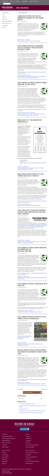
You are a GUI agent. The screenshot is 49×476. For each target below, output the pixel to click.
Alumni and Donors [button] (34, 1)
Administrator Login (6, 470)
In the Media (27, 39)
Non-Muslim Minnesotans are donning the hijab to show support (32, 71)
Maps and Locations (6, 450)
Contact (4, 16)
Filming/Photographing (7, 21)
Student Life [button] (25, 1)
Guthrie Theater (32, 205)
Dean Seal (28, 311)
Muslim (38, 76)
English (27, 205)
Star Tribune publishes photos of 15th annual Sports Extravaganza (32, 317)
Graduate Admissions (6, 440)
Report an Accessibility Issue (31, 457)
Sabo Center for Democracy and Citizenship (38, 277)
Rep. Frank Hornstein (25, 277)
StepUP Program (5, 447)
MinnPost (22, 161)
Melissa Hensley (32, 383)
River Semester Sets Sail (23, 408)
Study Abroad (28, 440)
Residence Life (29, 438)
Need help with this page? (7, 472)
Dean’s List (4, 19)
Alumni (22, 310)
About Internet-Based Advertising (32, 461)
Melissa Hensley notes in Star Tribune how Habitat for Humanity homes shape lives (32, 352)
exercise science (24, 343)
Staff (28, 166)
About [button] (12, 2)
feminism (30, 113)
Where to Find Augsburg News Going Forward (27, 403)
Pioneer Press (25, 242)
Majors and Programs (6, 442)
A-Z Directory (4, 434)
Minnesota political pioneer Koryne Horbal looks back (30, 109)
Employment (4, 459)
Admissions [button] (6, 1)
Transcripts (28, 442)
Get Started (23, 429)
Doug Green (23, 205)
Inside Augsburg (5, 454)
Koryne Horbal (36, 113)
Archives (4, 27)
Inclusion (26, 76)
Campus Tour (4, 444)
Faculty (22, 39)
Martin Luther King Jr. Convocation (39, 241)
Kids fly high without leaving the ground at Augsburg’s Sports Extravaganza (25, 337)
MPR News (20, 242)
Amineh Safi (23, 311)
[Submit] (10, 4)
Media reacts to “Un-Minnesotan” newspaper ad (30, 121)
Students (28, 75)
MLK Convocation (42, 225)
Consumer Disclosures (30, 450)
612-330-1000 (28, 469)
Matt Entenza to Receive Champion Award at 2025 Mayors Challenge (30, 412)
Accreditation (28, 454)
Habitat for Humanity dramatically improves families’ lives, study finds (33, 379)
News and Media (22, 8)
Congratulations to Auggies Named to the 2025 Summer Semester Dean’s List (32, 410)
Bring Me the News (24, 167)
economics (23, 40)
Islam (35, 76)
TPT (41, 311)
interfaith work (31, 76)
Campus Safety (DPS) (30, 447)
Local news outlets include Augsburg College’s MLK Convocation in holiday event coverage (32, 212)
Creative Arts (28, 436)
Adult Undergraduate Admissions (8, 438)
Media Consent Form (6, 23)
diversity (22, 76)
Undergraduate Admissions (7, 436)
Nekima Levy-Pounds (25, 115)
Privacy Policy (28, 459)
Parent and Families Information (32, 444)
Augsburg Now (5, 12)
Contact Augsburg (29, 463)
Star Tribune (37, 40)
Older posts (21, 389)
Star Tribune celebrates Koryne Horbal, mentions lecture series (32, 83)
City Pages (31, 167)
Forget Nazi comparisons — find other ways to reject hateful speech (33, 273)
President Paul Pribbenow (23, 169)
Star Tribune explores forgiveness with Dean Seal (32, 284)
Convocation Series (24, 113)
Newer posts (43, 389)
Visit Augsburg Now (28, 392)
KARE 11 (38, 167)
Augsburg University (13, 469)
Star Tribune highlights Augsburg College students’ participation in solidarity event (30, 48)
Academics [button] (18, 1)
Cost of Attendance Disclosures (32, 452)
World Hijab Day (34, 77)
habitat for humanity (24, 383)
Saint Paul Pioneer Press (24, 224)
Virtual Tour (4, 452)
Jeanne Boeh (32, 40)
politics (31, 115)
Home (3, 14)
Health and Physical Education (34, 343)
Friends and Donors (25, 112)
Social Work (38, 383)
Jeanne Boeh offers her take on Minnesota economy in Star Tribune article (31, 18)
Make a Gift (4, 463)
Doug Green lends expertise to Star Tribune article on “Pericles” (31, 175)
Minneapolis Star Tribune (36, 224)
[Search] (41, 398)
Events (22, 240)
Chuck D (22, 241)
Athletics (27, 434)
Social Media (5, 25)
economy (27, 40)
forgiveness (33, 311)
